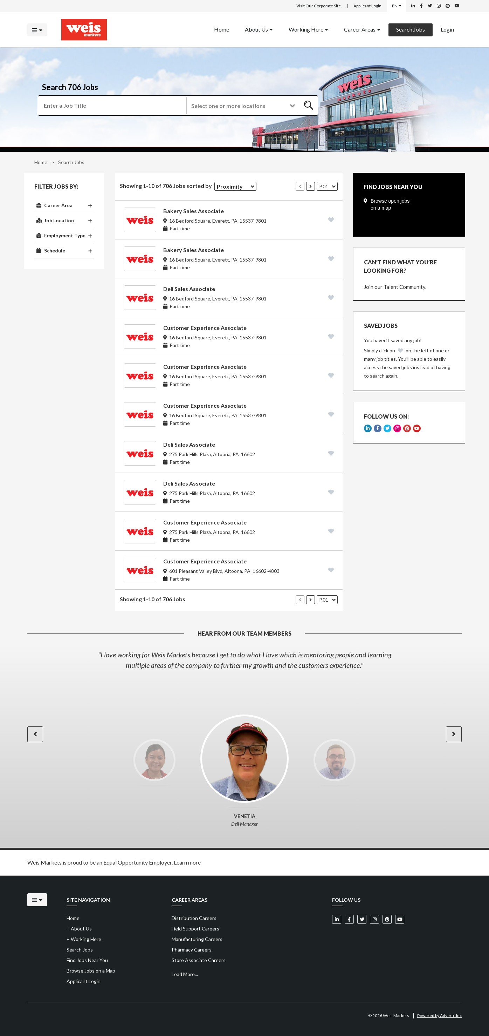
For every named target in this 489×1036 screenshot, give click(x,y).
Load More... (185, 974)
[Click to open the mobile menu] (37, 29)
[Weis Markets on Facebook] (421, 6)
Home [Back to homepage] (221, 29)
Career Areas (362, 29)
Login (447, 29)
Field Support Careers (195, 929)
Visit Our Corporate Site (318, 5)
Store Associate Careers (199, 960)
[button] (242, 105)
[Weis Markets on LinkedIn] (413, 6)
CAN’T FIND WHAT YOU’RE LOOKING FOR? (400, 266)
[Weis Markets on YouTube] (457, 6)
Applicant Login (367, 5)
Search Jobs (410, 29)
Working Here (308, 29)
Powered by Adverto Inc (439, 1015)
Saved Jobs (381, 325)
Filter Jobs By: (56, 186)
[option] (244, 659)
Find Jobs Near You (87, 960)
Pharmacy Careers (192, 950)
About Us (259, 29)
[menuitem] (221, 29)
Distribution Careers (194, 918)
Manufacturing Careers (197, 939)
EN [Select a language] (396, 5)
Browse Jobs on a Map (91, 971)
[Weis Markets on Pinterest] (447, 6)
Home (40, 162)
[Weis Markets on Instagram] (439, 6)
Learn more (187, 862)
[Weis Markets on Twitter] (430, 6)
